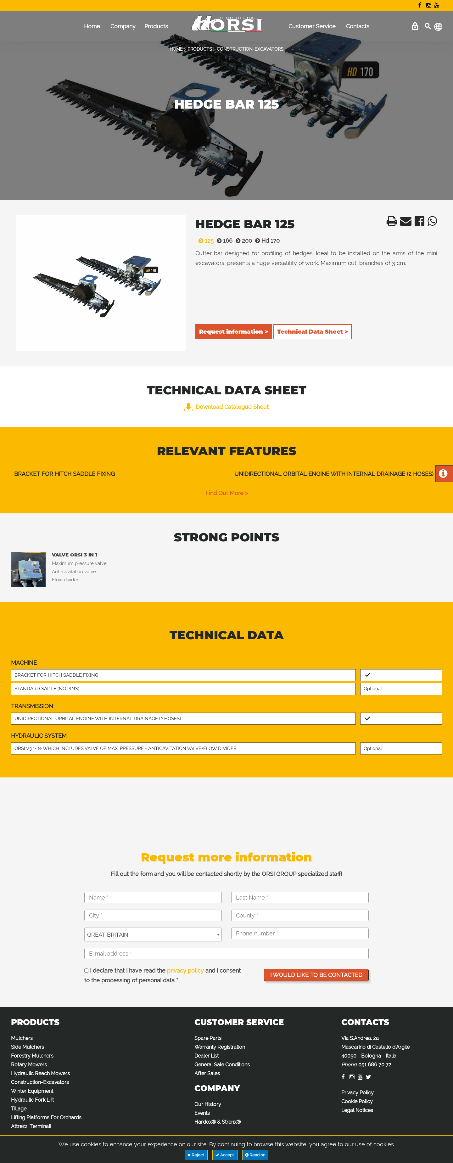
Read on (255, 1155)
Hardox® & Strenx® (217, 1122)
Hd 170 (266, 240)
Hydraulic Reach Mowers (40, 1073)
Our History (207, 1104)
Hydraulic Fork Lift (32, 1100)
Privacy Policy (357, 1093)
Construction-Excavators (40, 1082)
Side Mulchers (27, 1047)
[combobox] (153, 934)
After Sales (207, 1073)
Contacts (357, 26)
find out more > (226, 493)
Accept (225, 1155)
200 (242, 240)
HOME (176, 49)
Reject (196, 1155)
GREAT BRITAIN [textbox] (107, 934)
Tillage (18, 1109)
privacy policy (185, 970)
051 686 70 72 (374, 1065)
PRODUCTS (199, 49)
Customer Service (312, 26)
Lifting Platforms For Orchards (46, 1118)
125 (204, 240)
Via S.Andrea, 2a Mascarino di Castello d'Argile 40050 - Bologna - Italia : (375, 1051)
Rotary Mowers (29, 1065)
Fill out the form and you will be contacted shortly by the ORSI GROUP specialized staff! (226, 874)
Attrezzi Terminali (31, 1126)
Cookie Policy (357, 1101)
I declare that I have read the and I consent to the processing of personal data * (162, 975)
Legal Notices (357, 1110)
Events (202, 1113)
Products (156, 26)
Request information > (233, 331)
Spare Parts (207, 1038)
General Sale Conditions (222, 1065)
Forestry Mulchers (32, 1056)
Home (92, 26)
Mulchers (22, 1038)
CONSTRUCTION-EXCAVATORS (250, 49)
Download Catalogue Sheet (226, 407)
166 (223, 240)
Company (123, 26)
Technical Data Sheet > (312, 331)
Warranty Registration (219, 1047)
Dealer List (206, 1056)
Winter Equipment (32, 1091)
